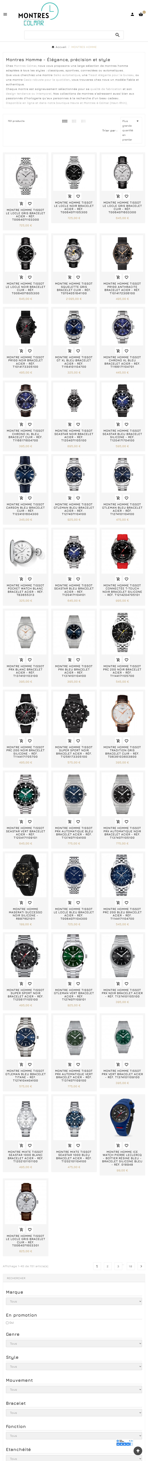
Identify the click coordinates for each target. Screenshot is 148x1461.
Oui (11, 1322)
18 (130, 1266)
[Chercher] (68, 35)
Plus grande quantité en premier (131, 130)
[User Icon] (132, 14)
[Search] (117, 35)
